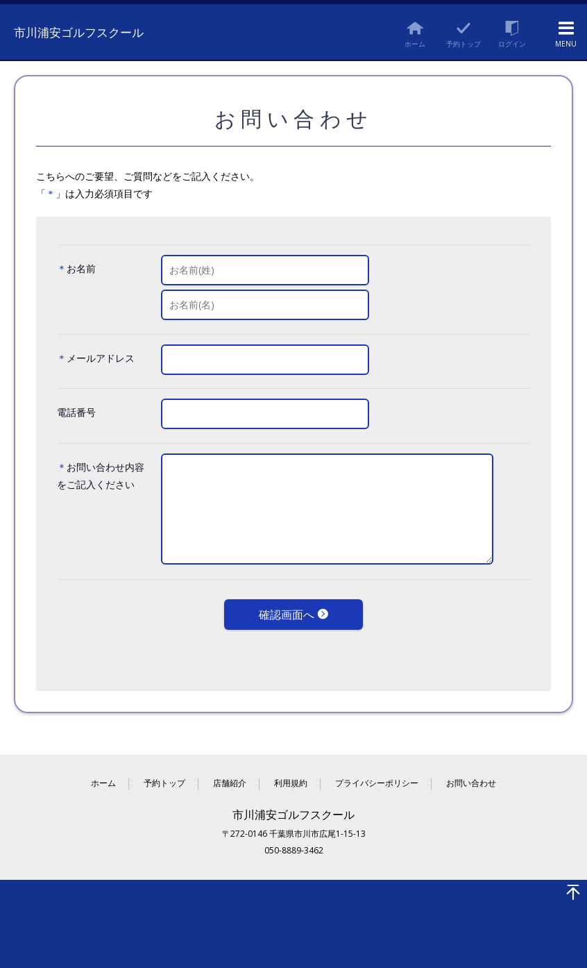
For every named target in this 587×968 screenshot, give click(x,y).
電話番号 (76, 412)
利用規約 (290, 774)
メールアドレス (101, 358)
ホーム (103, 774)
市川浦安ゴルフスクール (92, 30)
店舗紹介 (229, 774)
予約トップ (164, 774)
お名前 (81, 268)
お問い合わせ (471, 774)
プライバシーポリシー (376, 774)
